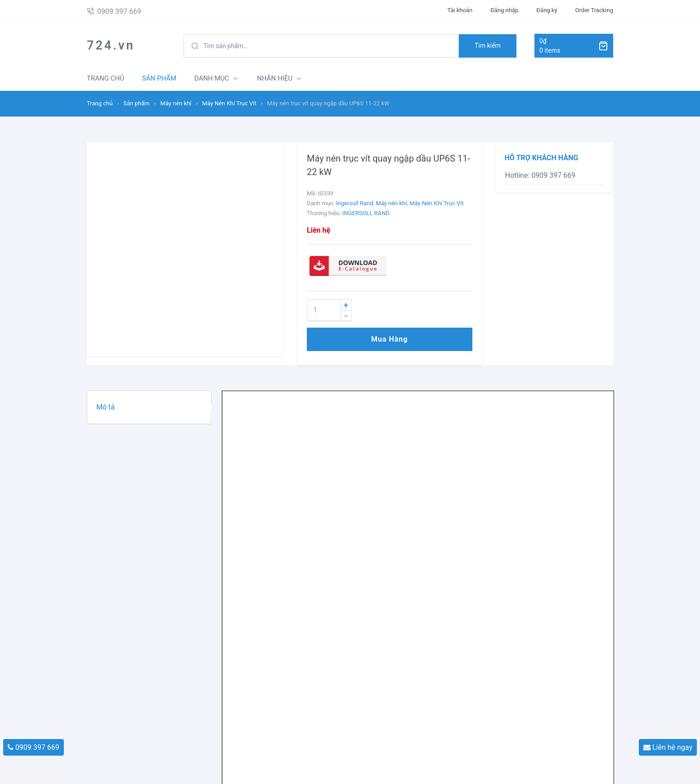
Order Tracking (594, 10)
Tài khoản (459, 10)
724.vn (111, 45)
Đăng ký (546, 10)
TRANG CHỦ (105, 78)
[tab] (149, 407)
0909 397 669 (33, 747)
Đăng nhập (504, 10)
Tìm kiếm (488, 45)
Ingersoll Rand (354, 203)
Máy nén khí (175, 103)
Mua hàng (389, 339)
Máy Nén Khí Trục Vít (229, 103)
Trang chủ (99, 103)
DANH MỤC (211, 78)
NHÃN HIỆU (274, 78)
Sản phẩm (136, 103)
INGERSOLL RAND (366, 213)
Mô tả (105, 407)
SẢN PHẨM (159, 78)
